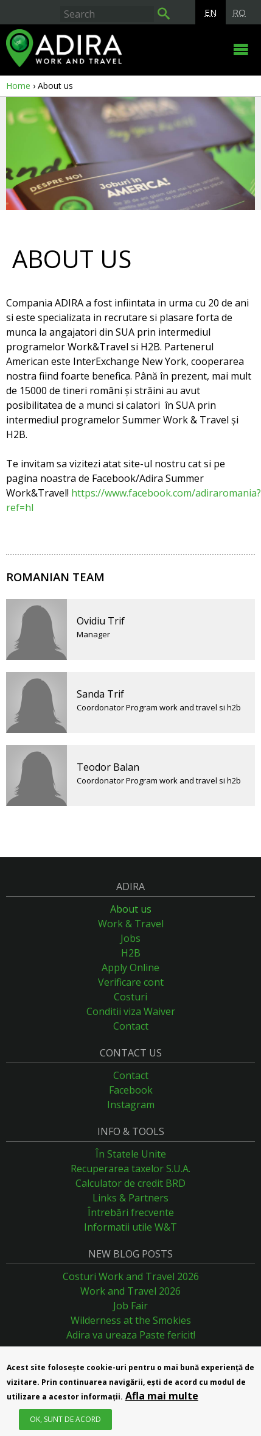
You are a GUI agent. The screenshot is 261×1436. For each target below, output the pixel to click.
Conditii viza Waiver (130, 1011)
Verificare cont (131, 982)
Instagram (131, 1104)
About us (130, 909)
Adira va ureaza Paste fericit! (130, 1335)
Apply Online (130, 967)
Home (18, 85)
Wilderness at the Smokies (131, 1320)
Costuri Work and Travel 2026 (131, 1276)
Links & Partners (130, 1197)
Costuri (130, 996)
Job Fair (130, 1305)
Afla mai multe (161, 1397)
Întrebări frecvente (131, 1212)
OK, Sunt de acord (65, 1421)
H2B (131, 953)
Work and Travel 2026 (130, 1291)
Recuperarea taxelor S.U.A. (130, 1168)
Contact (130, 1026)
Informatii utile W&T (130, 1227)
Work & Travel (131, 923)
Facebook (131, 1090)
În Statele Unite (131, 1154)
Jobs (130, 938)
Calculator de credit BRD (130, 1183)
